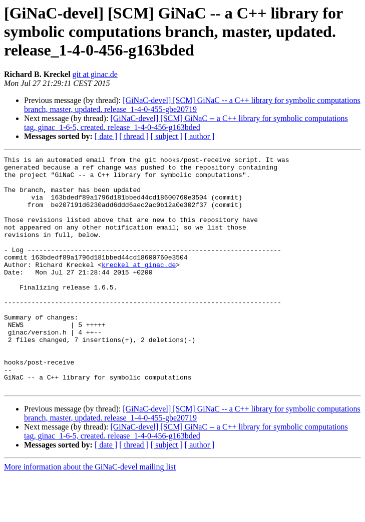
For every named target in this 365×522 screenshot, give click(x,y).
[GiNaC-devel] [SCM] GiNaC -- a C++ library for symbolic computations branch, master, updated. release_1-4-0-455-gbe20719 (192, 105)
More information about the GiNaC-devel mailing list (90, 513)
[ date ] (106, 136)
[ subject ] (167, 136)
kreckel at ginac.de (139, 287)
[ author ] (200, 136)
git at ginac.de (95, 74)
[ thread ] (134, 136)
